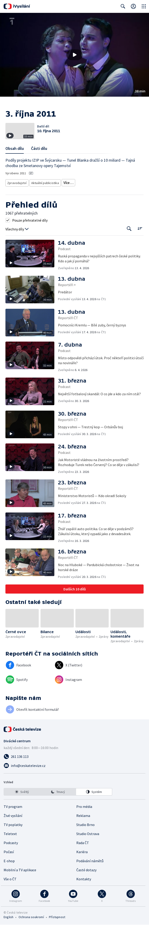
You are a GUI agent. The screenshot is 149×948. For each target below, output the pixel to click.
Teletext (10, 857)
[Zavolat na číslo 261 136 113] (74, 780)
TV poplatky (13, 848)
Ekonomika (15, 206)
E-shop (9, 884)
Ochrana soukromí (31, 940)
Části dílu (39, 159)
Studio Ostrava (87, 857)
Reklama (83, 839)
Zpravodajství (16, 193)
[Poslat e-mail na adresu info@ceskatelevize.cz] (74, 789)
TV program (13, 830)
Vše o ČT (10, 902)
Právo (114, 200)
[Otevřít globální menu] (144, 6)
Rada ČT (82, 866)
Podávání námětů (89, 884)
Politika (99, 200)
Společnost (82, 200)
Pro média (84, 830)
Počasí (9, 875)
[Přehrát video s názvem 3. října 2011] (74, 54)
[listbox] (58, 815)
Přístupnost (57, 940)
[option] (22, 815)
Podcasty (11, 866)
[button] (74, 55)
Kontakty (83, 902)
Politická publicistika (57, 200)
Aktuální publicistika (44, 193)
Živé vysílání (13, 839)
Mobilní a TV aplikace (20, 893)
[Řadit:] (140, 251)
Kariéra (82, 875)
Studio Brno (85, 848)
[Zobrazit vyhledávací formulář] (123, 6)
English (8, 940)
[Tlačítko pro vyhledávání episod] (129, 252)
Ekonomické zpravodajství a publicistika (88, 193)
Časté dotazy (86, 893)
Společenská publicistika (23, 200)
